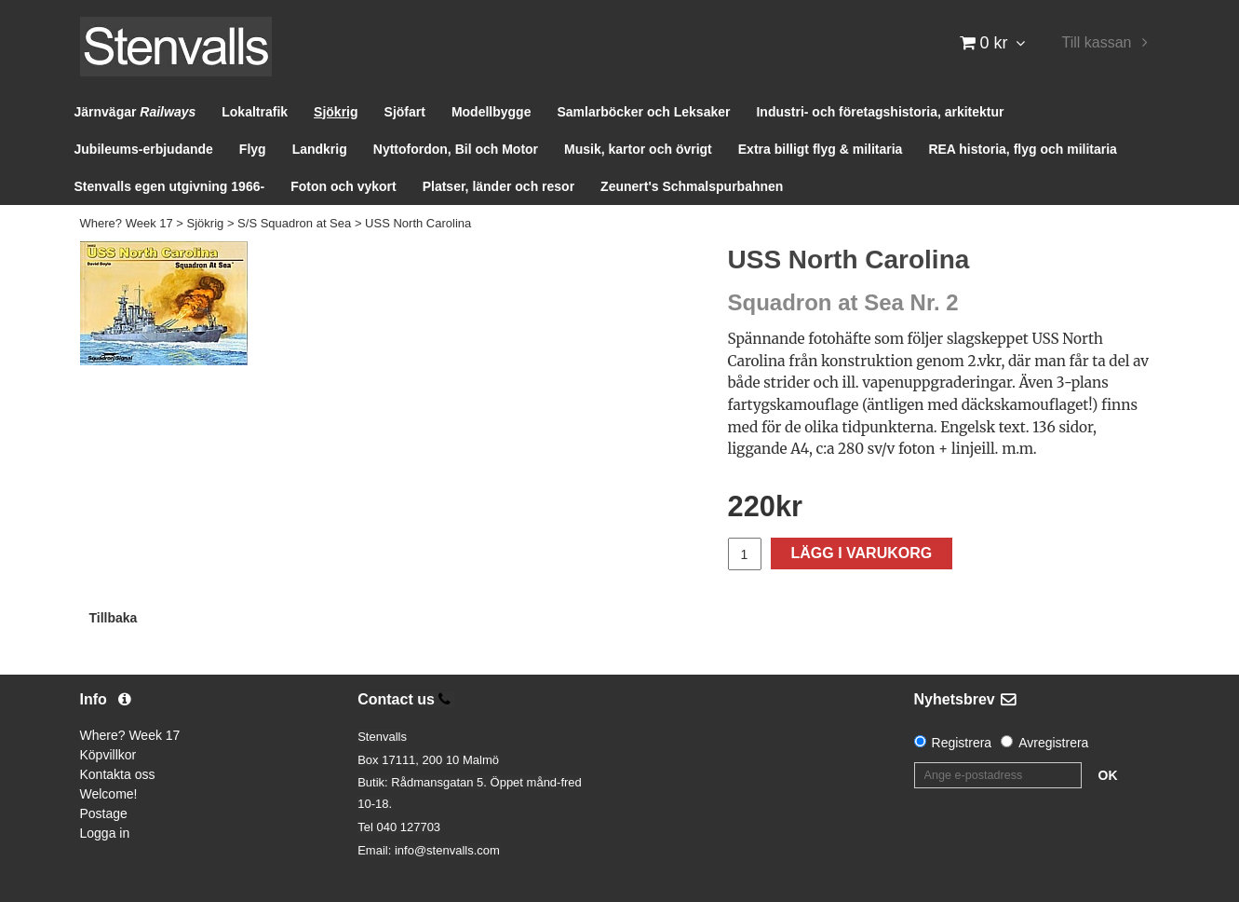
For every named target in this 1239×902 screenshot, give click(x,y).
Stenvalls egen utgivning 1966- (169, 186)
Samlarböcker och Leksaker (643, 111)
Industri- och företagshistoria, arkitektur (879, 111)
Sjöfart (404, 111)
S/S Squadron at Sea (294, 223)
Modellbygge (491, 111)
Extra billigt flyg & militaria (820, 149)
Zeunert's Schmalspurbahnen (691, 186)
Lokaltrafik (255, 111)
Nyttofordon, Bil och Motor (455, 149)
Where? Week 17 (126, 223)
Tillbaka (113, 617)
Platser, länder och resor (498, 186)
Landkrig (319, 149)
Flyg (252, 149)
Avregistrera (1053, 742)
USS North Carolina (418, 223)
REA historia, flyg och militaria (1022, 149)
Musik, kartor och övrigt (638, 149)
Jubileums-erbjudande (143, 149)
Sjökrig (335, 111)
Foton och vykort (343, 186)
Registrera (962, 742)
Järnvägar (135, 111)
